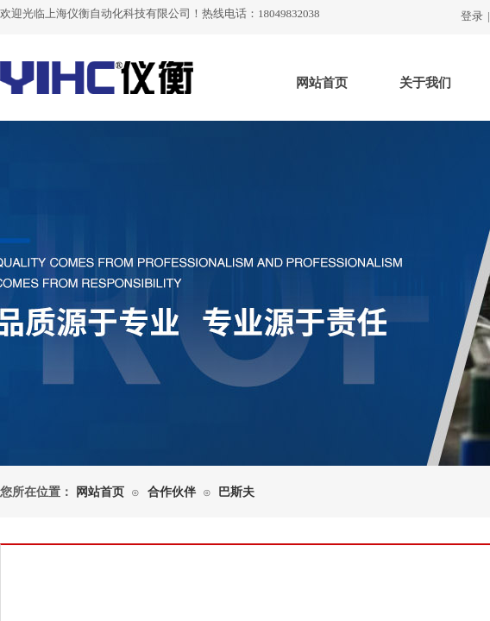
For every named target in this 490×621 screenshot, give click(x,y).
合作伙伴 (172, 492)
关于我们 (425, 83)
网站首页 (322, 83)
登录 (472, 15)
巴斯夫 (236, 492)
